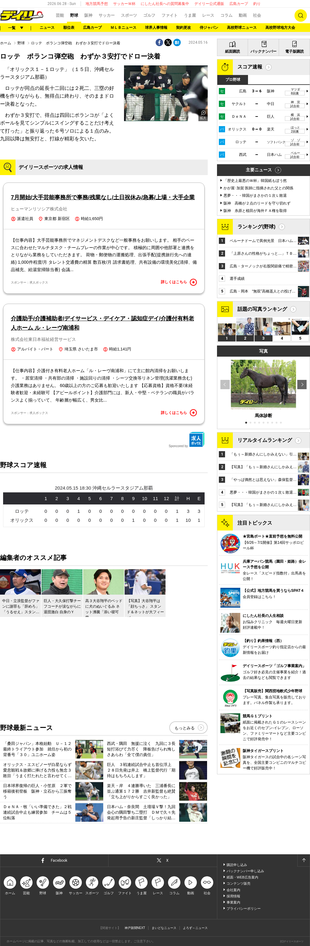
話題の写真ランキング (262, 309)
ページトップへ (303, 860)
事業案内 (233, 902)
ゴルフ (149, 15)
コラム (226, 15)
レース (208, 15)
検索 (300, 15)
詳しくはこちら (179, 282)
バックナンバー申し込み (245, 871)
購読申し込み (237, 865)
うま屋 (190, 15)
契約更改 (183, 27)
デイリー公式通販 (209, 4)
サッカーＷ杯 (124, 4)
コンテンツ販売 (238, 883)
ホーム (5, 43)
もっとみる (185, 728)
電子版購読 (294, 51)
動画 (243, 15)
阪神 (88, 15)
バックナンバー (263, 51)
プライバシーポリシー (244, 908)
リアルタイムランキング (264, 440)
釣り (257, 4)
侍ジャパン (209, 27)
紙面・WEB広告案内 (242, 877)
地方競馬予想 (97, 4)
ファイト (170, 15)
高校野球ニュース (242, 27)
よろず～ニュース (195, 928)
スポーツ (129, 15)
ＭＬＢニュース (123, 27)
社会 (257, 15)
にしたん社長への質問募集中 (165, 4)
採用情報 (233, 896)
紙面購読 (232, 51)
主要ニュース (259, 169)
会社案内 (233, 890)
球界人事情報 (156, 27)
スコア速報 (249, 66)
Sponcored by (187, 440)
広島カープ (238, 4)
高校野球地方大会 (280, 27)
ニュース (47, 27)
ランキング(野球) (256, 226)
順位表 (68, 27)
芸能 (60, 15)
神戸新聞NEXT (135, 928)
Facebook (59, 860)
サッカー (107, 15)
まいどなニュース (164, 928)
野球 (74, 15)
